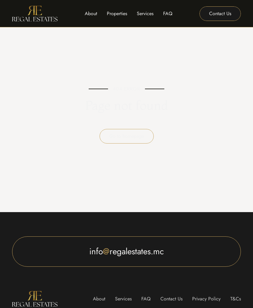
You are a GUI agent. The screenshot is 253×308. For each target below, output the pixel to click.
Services (145, 13)
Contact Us (171, 298)
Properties (117, 13)
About (91, 13)
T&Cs (235, 298)
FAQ (167, 13)
